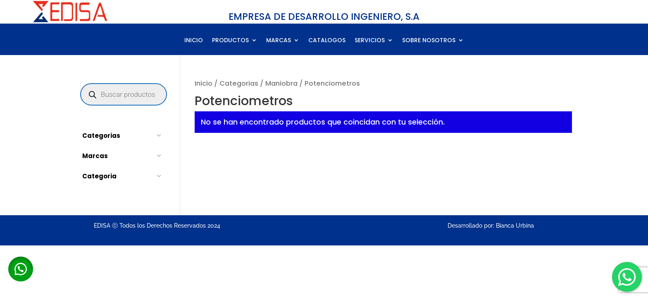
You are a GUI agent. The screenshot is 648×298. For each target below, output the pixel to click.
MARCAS (278, 40)
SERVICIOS (370, 40)
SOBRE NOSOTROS (428, 40)
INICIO (193, 40)
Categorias (238, 83)
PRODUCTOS (230, 40)
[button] (20, 269)
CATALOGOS (326, 40)
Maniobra (281, 83)
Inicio (203, 83)
